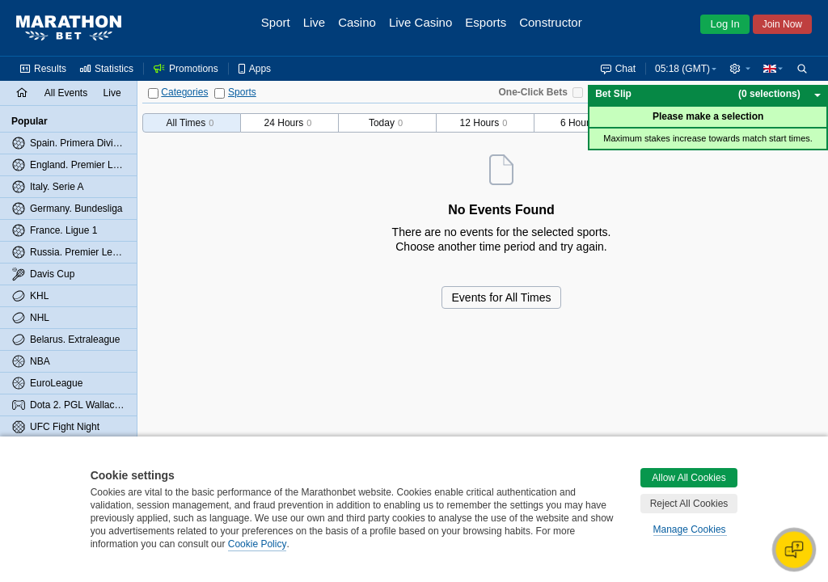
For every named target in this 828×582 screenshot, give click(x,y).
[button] (740, 69)
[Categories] (153, 93)
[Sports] (219, 93)
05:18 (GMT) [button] (682, 68)
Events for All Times (501, 297)
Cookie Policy (257, 544)
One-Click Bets (533, 92)
